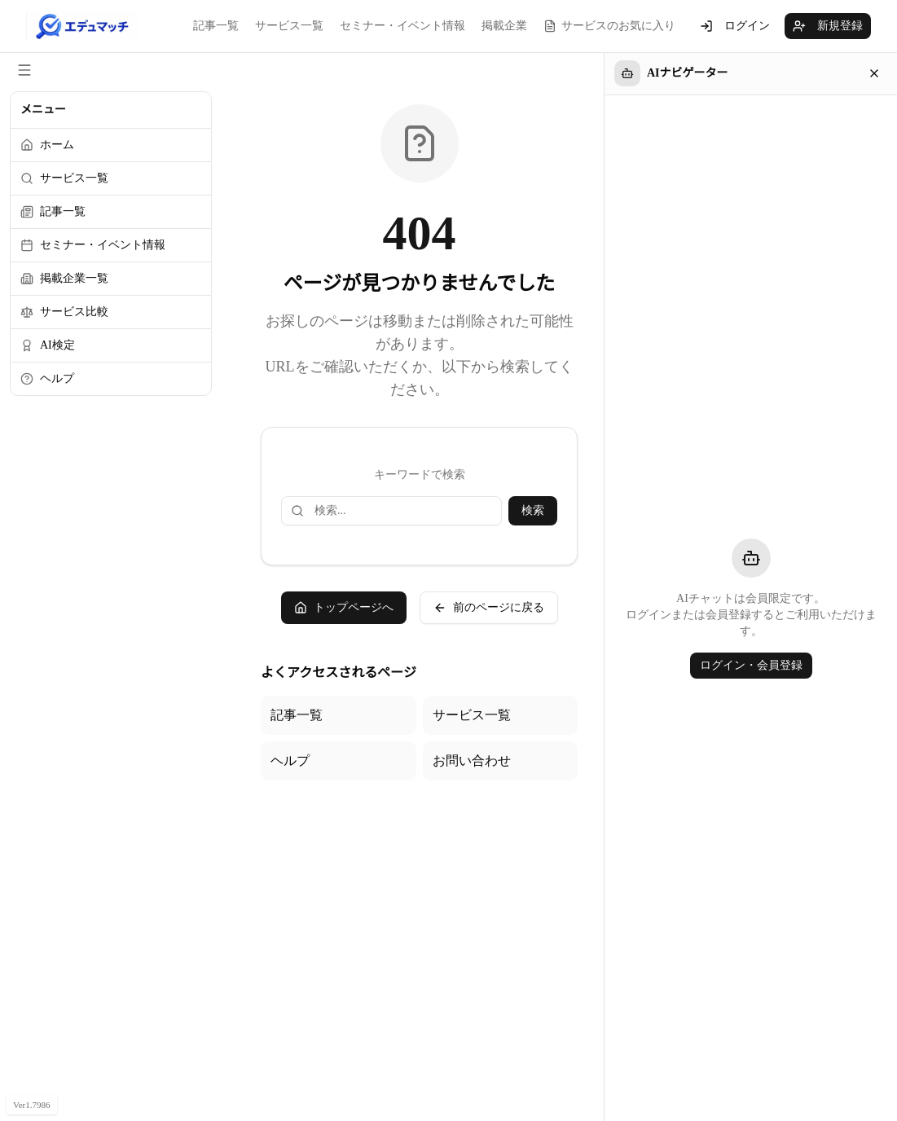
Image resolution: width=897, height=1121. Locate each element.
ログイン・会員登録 (751, 665)
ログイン (735, 26)
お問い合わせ (472, 760)
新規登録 (828, 26)
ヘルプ (290, 760)
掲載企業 (504, 26)
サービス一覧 (289, 26)
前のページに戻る (488, 607)
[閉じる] (874, 73)
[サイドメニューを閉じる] (24, 70)
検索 (532, 510)
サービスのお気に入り (609, 26)
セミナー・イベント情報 (402, 26)
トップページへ (344, 607)
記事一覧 (216, 26)
